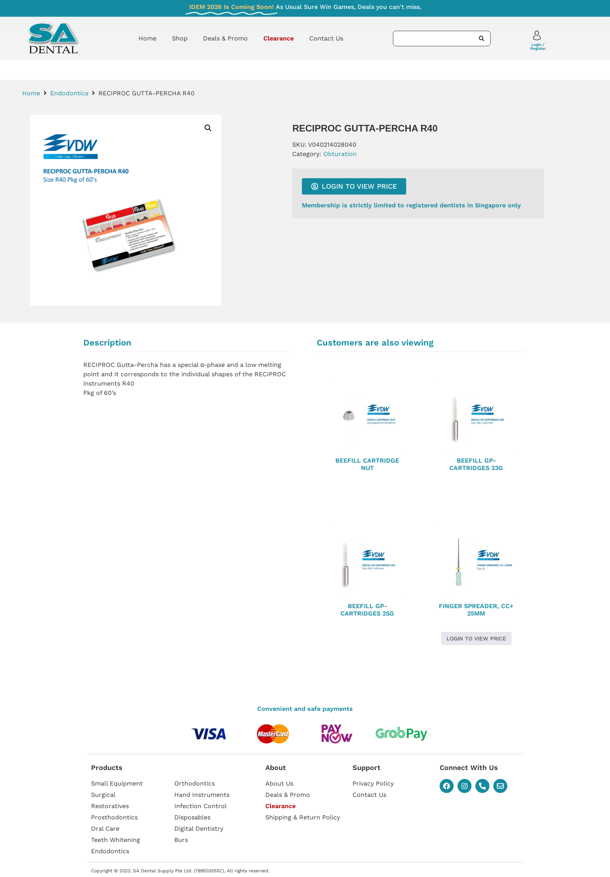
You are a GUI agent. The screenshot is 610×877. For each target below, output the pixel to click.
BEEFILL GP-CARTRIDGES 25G (367, 609)
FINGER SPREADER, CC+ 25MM (476, 609)
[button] (208, 128)
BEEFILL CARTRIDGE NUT (367, 464)
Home (147, 38)
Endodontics (69, 93)
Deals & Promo (225, 38)
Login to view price (476, 638)
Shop (180, 38)
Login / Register (538, 46)
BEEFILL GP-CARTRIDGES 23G (476, 464)
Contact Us (326, 38)
